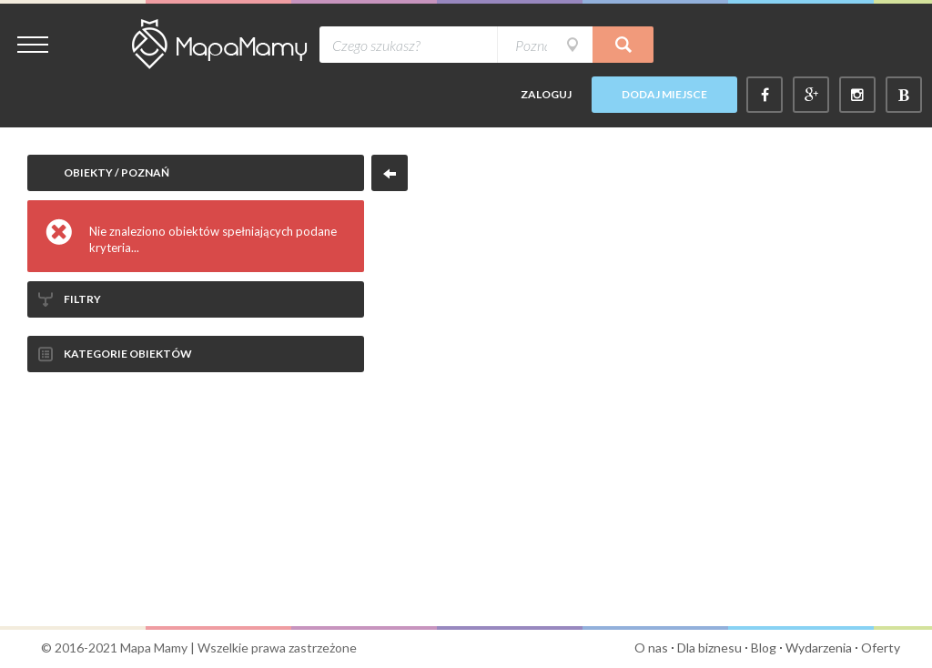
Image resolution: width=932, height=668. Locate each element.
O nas (651, 647)
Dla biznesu (709, 647)
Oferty (880, 647)
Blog (763, 647)
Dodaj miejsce (664, 94)
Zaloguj (546, 94)
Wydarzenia (818, 647)
